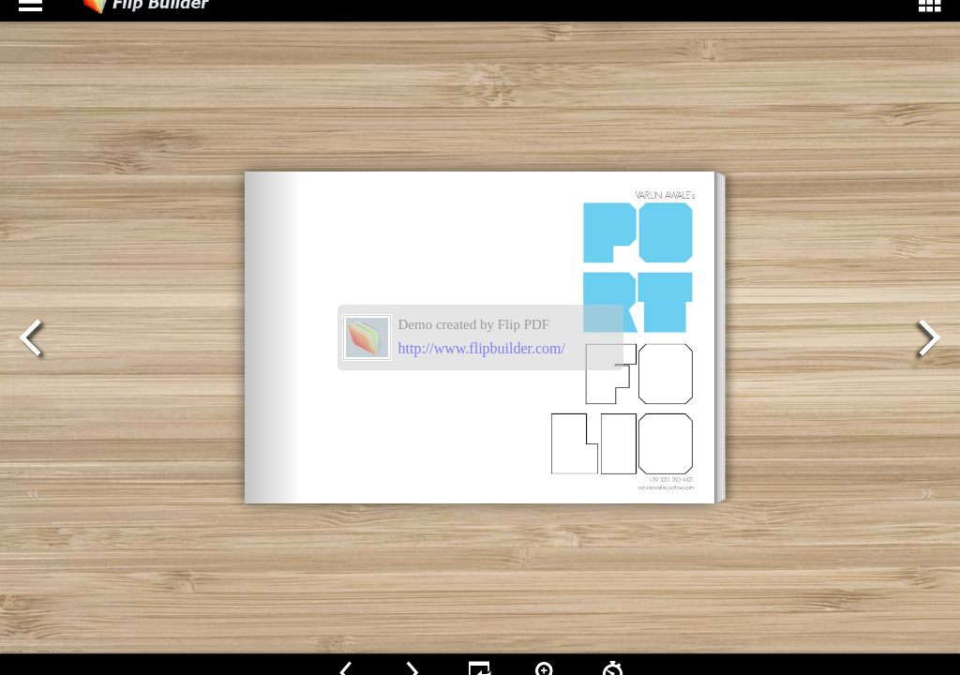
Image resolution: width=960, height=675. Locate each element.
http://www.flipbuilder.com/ (482, 348)
